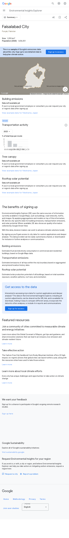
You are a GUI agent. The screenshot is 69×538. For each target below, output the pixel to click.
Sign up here (7, 432)
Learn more (7, 362)
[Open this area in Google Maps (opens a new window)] (5, 93)
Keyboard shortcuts (36, 94)
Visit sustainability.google (13, 471)
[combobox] (12, 17)
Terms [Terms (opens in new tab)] (66, 94)
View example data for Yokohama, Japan (20, 113)
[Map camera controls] (65, 89)
